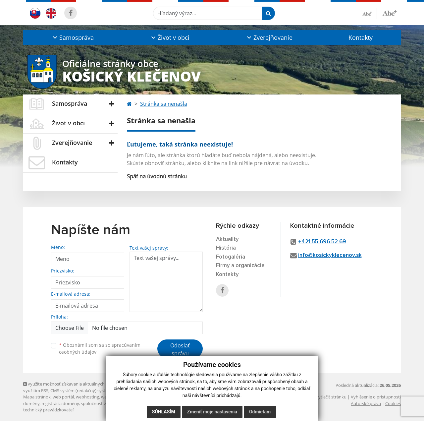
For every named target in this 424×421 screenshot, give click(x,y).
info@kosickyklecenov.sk (330, 255)
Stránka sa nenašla (163, 103)
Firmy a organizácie (240, 266)
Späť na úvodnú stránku (157, 176)
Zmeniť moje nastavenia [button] (212, 411)
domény (31, 403)
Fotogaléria (230, 257)
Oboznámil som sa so (99, 348)
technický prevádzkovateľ (48, 410)
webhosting (87, 397)
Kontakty (360, 37)
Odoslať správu (180, 349)
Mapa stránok (37, 397)
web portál (63, 397)
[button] (72, 37)
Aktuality (227, 239)
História (226, 248)
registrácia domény (60, 403)
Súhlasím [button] (163, 411)
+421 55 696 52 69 (322, 242)
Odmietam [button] (260, 411)
